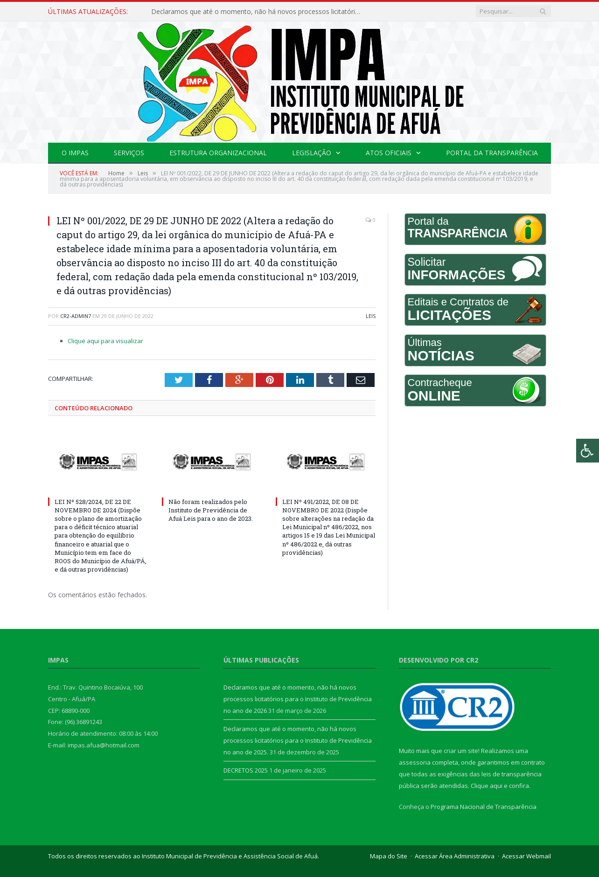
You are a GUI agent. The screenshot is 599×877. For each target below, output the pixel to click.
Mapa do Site (388, 856)
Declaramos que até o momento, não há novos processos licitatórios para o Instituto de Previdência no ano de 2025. (297, 740)
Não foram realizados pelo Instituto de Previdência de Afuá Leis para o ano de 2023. (210, 510)
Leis (371, 315)
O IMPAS (75, 152)
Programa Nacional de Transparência (483, 806)
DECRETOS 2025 (245, 770)
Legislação (311, 152)
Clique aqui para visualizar (105, 341)
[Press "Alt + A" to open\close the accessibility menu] (587, 451)
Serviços (129, 152)
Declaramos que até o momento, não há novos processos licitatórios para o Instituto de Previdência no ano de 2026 (258, 11)
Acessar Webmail (526, 856)
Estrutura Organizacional (218, 152)
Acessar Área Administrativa (455, 856)
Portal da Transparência (492, 152)
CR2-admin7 (75, 315)
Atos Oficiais (388, 152)
